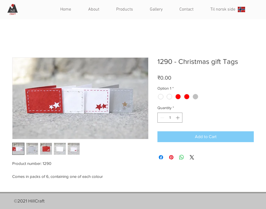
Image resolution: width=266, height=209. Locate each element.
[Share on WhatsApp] (181, 157)
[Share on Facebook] (161, 157)
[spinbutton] (170, 117)
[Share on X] (192, 157)
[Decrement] (161, 117)
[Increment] (178, 117)
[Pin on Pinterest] (171, 157)
